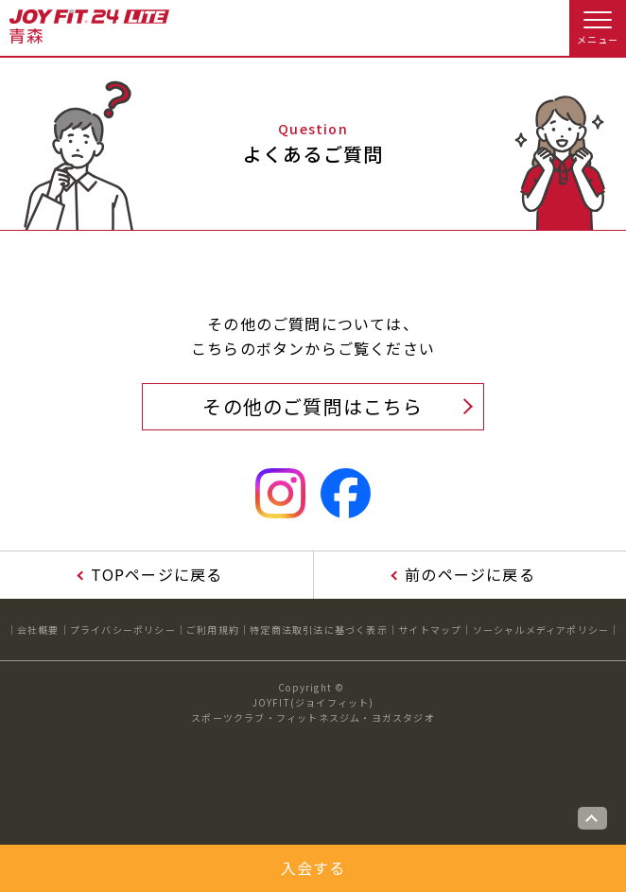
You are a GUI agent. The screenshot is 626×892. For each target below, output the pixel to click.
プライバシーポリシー (123, 629)
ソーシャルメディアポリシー (541, 629)
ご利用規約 (212, 629)
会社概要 (38, 629)
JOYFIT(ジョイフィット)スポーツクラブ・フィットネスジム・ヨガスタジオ (313, 710)
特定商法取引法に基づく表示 (319, 629)
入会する (313, 867)
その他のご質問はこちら (312, 406)
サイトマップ (429, 629)
